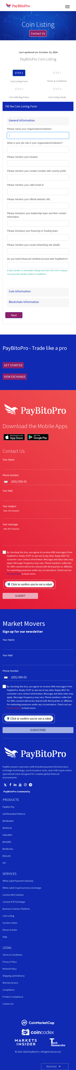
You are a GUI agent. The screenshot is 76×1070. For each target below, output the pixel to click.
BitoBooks (8, 848)
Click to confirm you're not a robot (29, 584)
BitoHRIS (7, 841)
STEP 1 (19, 73)
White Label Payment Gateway (18, 880)
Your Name (9, 459)
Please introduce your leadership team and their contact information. (36, 215)
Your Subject (9, 506)
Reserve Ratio (10, 929)
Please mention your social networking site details (33, 245)
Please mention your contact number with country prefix (36, 171)
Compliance (9, 989)
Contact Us (38, 33)
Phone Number (11, 475)
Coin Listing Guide (57, 97)
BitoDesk (7, 827)
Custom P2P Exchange (14, 901)
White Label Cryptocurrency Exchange (22, 887)
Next (14, 315)
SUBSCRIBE (38, 730)
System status (10, 922)
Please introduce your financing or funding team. (32, 231)
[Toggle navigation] (67, 6)
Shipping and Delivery (14, 975)
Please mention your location (22, 157)
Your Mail (7, 490)
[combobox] (7, 482)
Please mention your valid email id (25, 185)
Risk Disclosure (10, 982)
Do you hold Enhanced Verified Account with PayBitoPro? (37, 259)
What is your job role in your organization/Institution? (35, 143)
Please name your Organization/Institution (29, 129)
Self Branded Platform (14, 813)
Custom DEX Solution (13, 894)
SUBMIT (20, 595)
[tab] (38, 121)
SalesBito (7, 834)
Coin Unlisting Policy (19, 97)
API (4, 862)
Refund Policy (10, 968)
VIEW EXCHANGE (15, 377)
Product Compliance (13, 996)
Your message (10, 524)
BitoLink (7, 855)
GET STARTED (13, 365)
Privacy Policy (14, 573)
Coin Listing (8, 915)
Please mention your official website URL (28, 199)
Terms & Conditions (57, 80)
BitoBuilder (8, 820)
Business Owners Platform (16, 908)
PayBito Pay (8, 806)
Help (5, 936)
